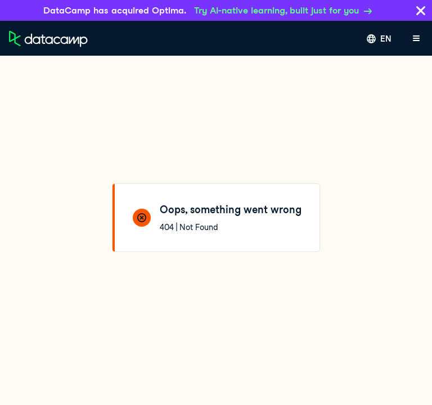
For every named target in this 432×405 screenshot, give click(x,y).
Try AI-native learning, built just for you (283, 10)
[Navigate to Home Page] (48, 38)
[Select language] (379, 39)
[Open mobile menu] (416, 39)
